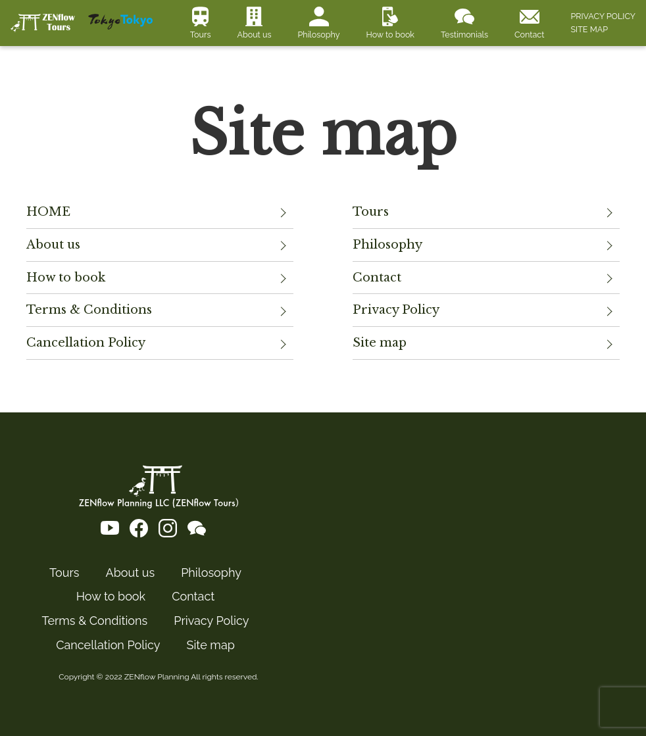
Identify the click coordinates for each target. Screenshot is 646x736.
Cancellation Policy (85, 342)
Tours (200, 34)
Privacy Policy (396, 310)
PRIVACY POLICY (602, 16)
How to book (390, 34)
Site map (380, 342)
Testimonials (464, 34)
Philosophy (319, 34)
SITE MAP (589, 29)
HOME (48, 212)
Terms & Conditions (89, 310)
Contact (529, 34)
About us (254, 34)
